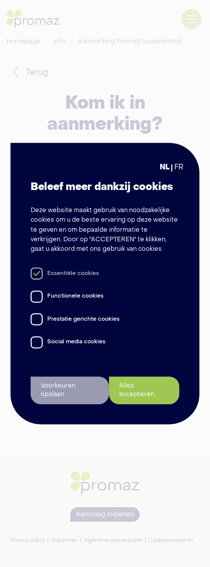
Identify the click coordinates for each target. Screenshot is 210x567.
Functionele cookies (75, 296)
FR (178, 167)
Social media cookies (76, 342)
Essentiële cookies (73, 273)
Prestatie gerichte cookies (83, 319)
